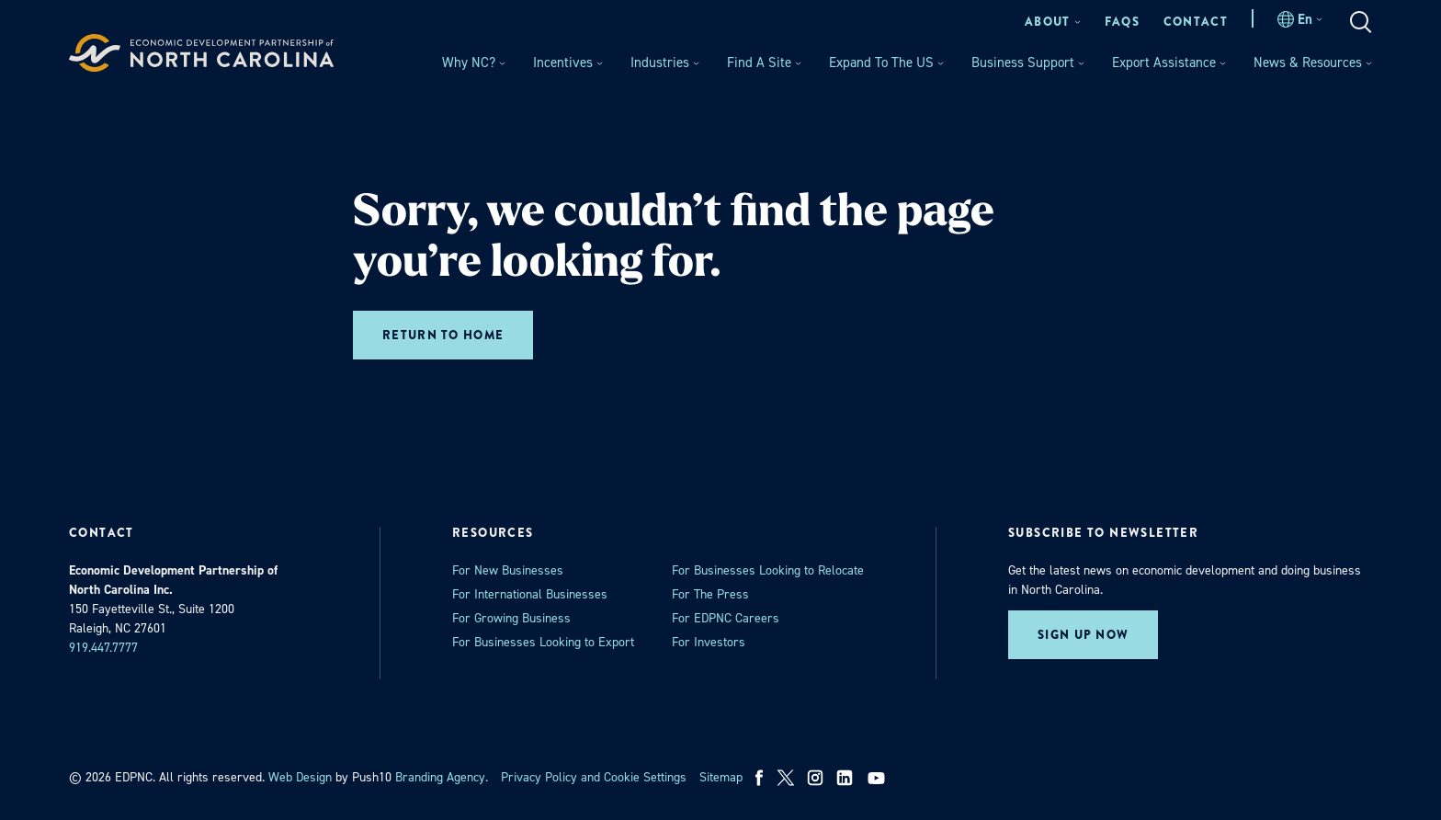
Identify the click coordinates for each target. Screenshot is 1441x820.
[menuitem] (1053, 21)
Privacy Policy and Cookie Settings (593, 777)
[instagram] (815, 777)
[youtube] (878, 777)
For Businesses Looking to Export (543, 642)
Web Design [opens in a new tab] (300, 777)
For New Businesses (507, 570)
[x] (786, 777)
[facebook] (759, 777)
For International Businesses (529, 594)
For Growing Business (511, 618)
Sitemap (721, 777)
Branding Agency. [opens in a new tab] (441, 777)
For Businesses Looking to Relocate (768, 570)
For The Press (710, 594)
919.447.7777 (103, 647)
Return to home (443, 335)
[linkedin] (844, 777)
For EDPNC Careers (725, 618)
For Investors (708, 642)
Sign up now (1083, 634)
